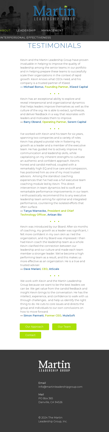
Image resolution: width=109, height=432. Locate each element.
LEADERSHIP (26, 30)
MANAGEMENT (52, 30)
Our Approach (34, 326)
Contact (30, 335)
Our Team (64, 326)
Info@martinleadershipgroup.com (60, 386)
